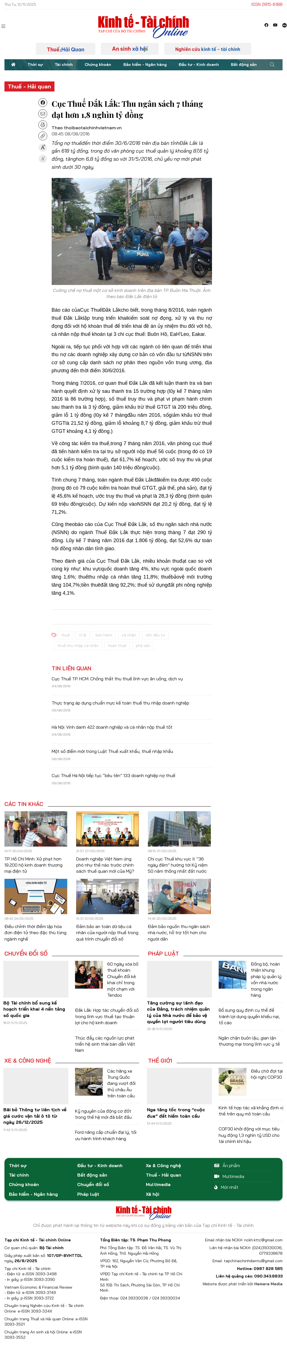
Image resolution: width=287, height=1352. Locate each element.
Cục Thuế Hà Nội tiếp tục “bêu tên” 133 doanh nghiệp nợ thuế (113, 775)
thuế (65, 634)
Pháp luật (163, 953)
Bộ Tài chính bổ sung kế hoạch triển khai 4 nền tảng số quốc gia (34, 1009)
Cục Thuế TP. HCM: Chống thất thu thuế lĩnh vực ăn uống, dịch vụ (117, 678)
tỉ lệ (82, 634)
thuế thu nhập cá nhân (78, 645)
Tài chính (64, 64)
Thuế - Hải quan (29, 86)
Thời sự (35, 64)
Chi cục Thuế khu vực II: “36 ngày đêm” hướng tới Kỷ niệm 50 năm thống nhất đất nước (178, 865)
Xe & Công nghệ (27, 1060)
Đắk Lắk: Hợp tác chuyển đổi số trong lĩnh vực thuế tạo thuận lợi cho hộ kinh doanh (107, 1016)
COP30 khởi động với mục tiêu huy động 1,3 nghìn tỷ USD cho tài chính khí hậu (249, 1135)
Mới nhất (226, 1187)
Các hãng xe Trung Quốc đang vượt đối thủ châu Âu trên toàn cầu (121, 1083)
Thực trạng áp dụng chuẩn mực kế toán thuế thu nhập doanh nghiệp (120, 703)
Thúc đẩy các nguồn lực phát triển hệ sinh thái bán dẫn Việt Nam (105, 1044)
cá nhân (129, 634)
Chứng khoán (98, 64)
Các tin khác (23, 804)
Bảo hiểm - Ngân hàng (145, 64)
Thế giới (160, 1060)
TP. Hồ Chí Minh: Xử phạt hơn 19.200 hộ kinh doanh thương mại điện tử (33, 865)
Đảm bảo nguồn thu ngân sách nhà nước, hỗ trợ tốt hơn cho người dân (179, 933)
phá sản (143, 645)
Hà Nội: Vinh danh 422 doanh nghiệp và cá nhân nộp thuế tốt (112, 727)
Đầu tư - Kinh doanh (199, 64)
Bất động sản (244, 64)
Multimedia (158, 1184)
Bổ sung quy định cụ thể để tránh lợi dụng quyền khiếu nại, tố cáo (249, 1016)
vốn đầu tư (155, 634)
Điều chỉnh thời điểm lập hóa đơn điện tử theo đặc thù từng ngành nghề (35, 933)
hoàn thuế (117, 645)
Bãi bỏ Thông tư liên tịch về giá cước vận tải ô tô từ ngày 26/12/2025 (34, 1116)
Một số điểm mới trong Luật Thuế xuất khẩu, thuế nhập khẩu (112, 751)
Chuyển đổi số (26, 953)
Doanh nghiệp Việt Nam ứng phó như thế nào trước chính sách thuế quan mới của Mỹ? (105, 865)
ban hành (104, 634)
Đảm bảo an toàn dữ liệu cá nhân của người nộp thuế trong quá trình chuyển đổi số (107, 933)
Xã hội (152, 1194)
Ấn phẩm (227, 1165)
